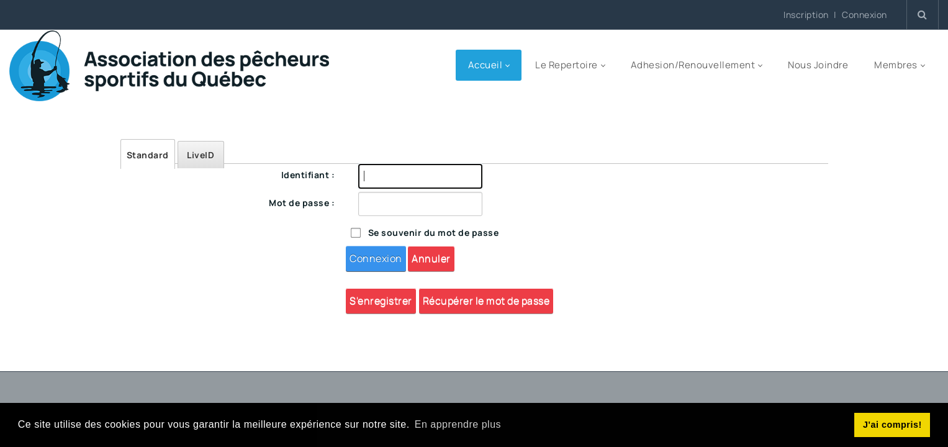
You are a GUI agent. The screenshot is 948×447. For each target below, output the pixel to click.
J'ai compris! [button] (892, 425)
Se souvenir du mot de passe (433, 232)
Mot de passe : (302, 203)
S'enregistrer (381, 300)
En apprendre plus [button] (458, 424)
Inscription (806, 14)
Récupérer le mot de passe (486, 300)
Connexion (864, 15)
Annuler (431, 258)
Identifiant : (308, 175)
